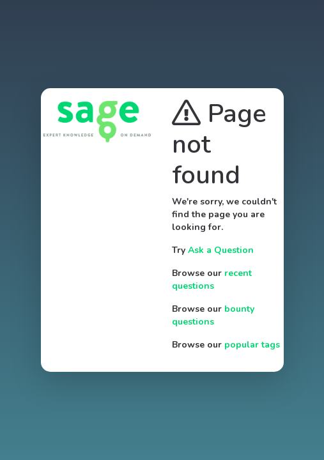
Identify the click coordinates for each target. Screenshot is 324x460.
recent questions (212, 279)
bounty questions (213, 315)
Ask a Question (221, 250)
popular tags (252, 345)
